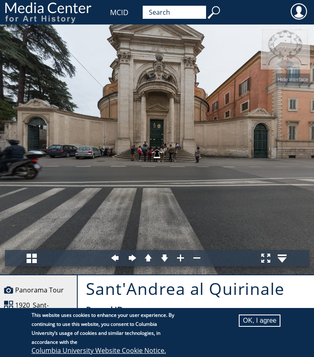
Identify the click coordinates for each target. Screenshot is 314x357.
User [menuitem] (299, 11)
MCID (119, 12)
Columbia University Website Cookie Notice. (98, 350)
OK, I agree (259, 320)
